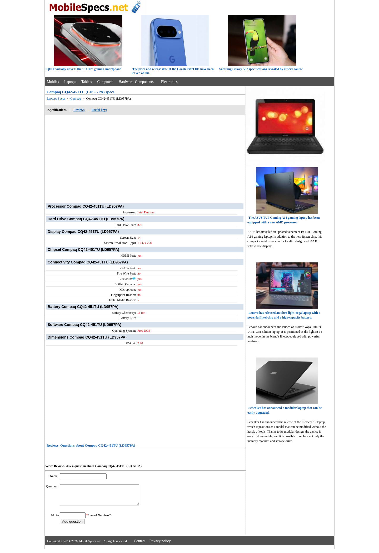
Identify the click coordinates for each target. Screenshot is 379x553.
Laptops (70, 82)
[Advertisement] (145, 156)
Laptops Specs (56, 98)
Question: (52, 486)
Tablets (86, 82)
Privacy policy (160, 545)
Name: (54, 476)
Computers (105, 82)
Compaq (75, 98)
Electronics (169, 82)
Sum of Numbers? (99, 519)
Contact (140, 545)
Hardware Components (136, 82)
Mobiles (53, 82)
